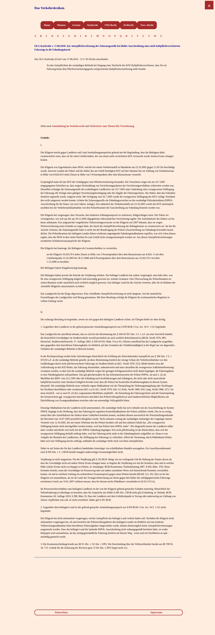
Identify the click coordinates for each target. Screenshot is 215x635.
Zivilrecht (128, 25)
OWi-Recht (111, 25)
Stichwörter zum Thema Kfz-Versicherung (112, 126)
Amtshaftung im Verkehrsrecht (68, 126)
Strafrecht (92, 25)
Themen (61, 25)
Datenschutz (61, 612)
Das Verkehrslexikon (49, 8)
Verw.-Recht (146, 25)
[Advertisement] (108, 102)
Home (47, 25)
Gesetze (76, 25)
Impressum (156, 612)
